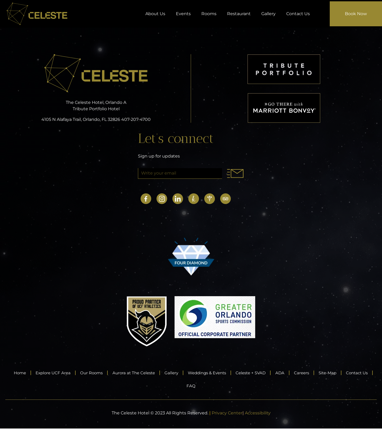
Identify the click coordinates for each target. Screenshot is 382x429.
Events (183, 13)
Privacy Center (227, 413)
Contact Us (298, 13)
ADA (305, 372)
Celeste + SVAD (273, 372)
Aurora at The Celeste (144, 372)
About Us (155, 13)
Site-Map (357, 372)
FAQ (208, 386)
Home (21, 372)
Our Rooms (99, 372)
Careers (329, 372)
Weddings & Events (225, 372)
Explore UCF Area (57, 372)
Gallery (268, 13)
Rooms (208, 13)
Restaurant (239, 13)
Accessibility (258, 413)
